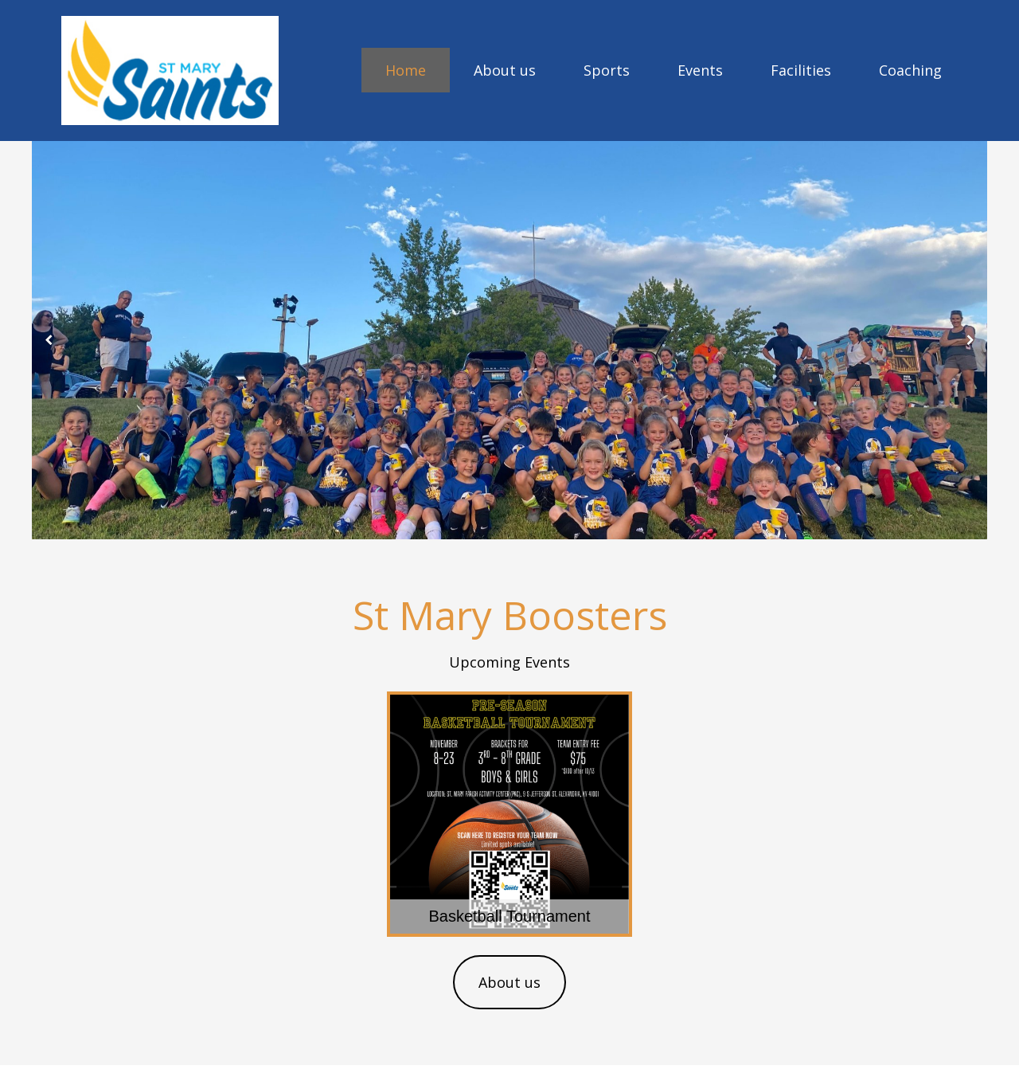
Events (700, 70)
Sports (607, 70)
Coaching (910, 70)
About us (505, 70)
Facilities (801, 70)
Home (405, 70)
